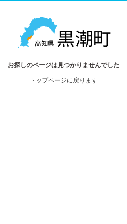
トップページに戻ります (63, 80)
